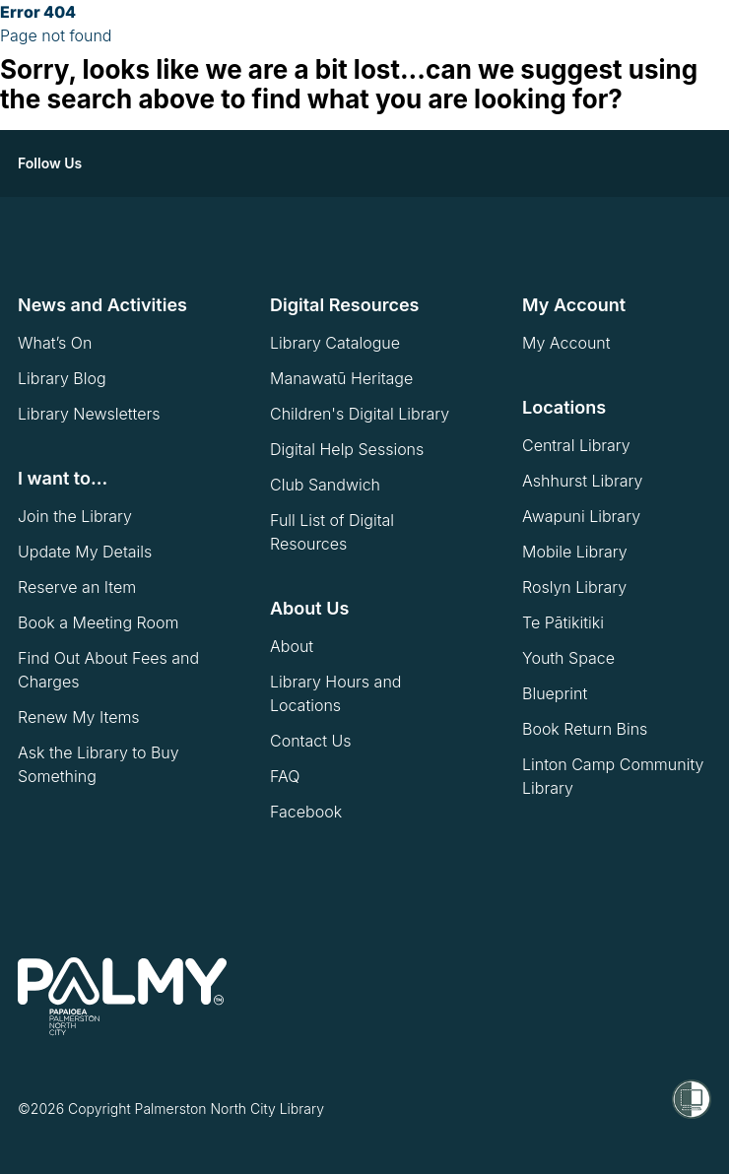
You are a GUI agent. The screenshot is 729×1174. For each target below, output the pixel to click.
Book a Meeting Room (98, 622)
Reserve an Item (77, 587)
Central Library (576, 445)
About (291, 646)
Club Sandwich (325, 484)
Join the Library (75, 516)
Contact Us (310, 740)
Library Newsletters (89, 414)
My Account (566, 343)
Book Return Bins (584, 729)
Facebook (306, 811)
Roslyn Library (574, 587)
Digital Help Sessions (347, 449)
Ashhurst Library (582, 480)
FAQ (284, 776)
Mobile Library (575, 551)
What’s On (55, 343)
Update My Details (85, 551)
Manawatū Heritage (341, 378)
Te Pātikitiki (563, 622)
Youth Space (568, 658)
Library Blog (62, 378)
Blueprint (554, 693)
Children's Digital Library (359, 414)
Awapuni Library (581, 516)
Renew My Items (79, 717)
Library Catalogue (335, 343)
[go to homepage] (122, 996)
